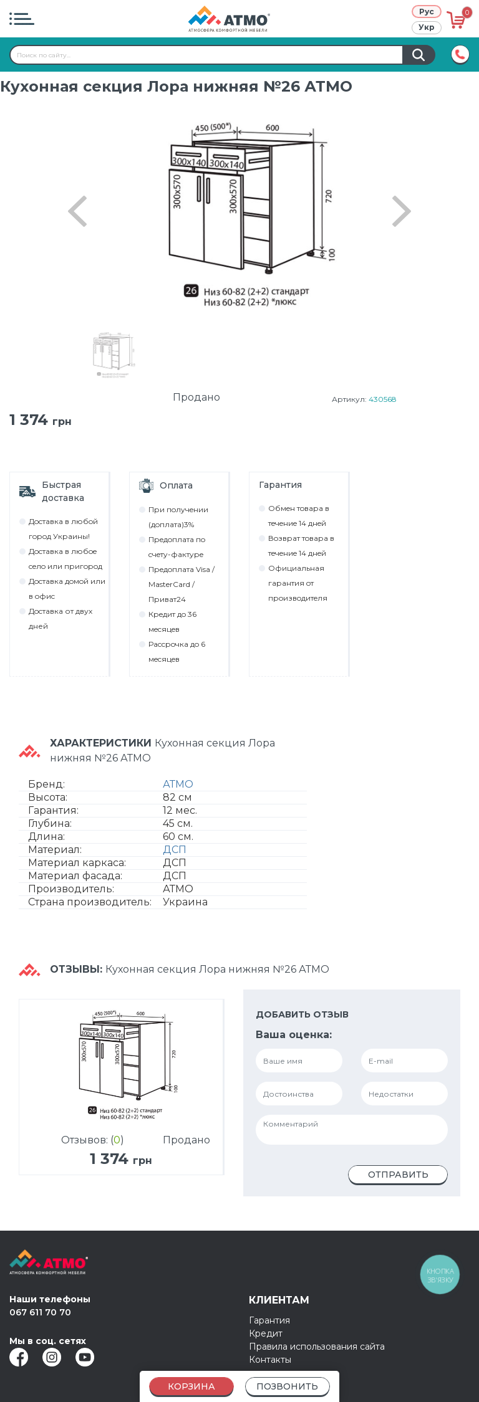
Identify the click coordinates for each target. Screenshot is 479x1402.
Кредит (266, 1333)
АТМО (178, 784)
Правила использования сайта (317, 1346)
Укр (427, 27)
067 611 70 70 (40, 1312)
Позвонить (287, 1386)
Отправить (398, 1174)
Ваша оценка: (294, 1035)
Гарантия (269, 1320)
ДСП (174, 850)
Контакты (270, 1359)
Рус (426, 11)
